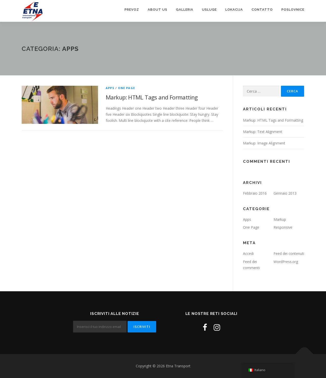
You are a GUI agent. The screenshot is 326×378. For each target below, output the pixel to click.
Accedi (248, 253)
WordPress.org (286, 261)
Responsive (283, 227)
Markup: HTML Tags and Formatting (152, 97)
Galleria (184, 9)
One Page (126, 88)
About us (157, 9)
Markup (280, 219)
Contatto (262, 9)
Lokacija (234, 9)
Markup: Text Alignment (262, 131)
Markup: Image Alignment (264, 143)
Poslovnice (292, 9)
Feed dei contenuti (289, 253)
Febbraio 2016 (255, 193)
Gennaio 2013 (285, 193)
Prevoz (132, 9)
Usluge (209, 9)
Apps (110, 88)
